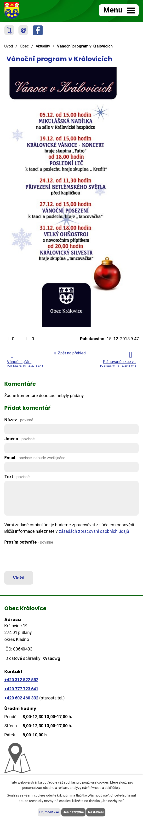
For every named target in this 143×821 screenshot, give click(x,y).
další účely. (113, 788)
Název (18, 419)
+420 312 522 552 (21, 679)
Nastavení (96, 812)
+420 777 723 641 (21, 688)
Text (17, 476)
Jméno (19, 438)
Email (34, 457)
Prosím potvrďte (28, 542)
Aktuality (43, 46)
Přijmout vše (49, 812)
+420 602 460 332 (21, 697)
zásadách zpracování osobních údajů (94, 531)
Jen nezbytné (73, 812)
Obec (24, 46)
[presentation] (39, 558)
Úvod (8, 46)
